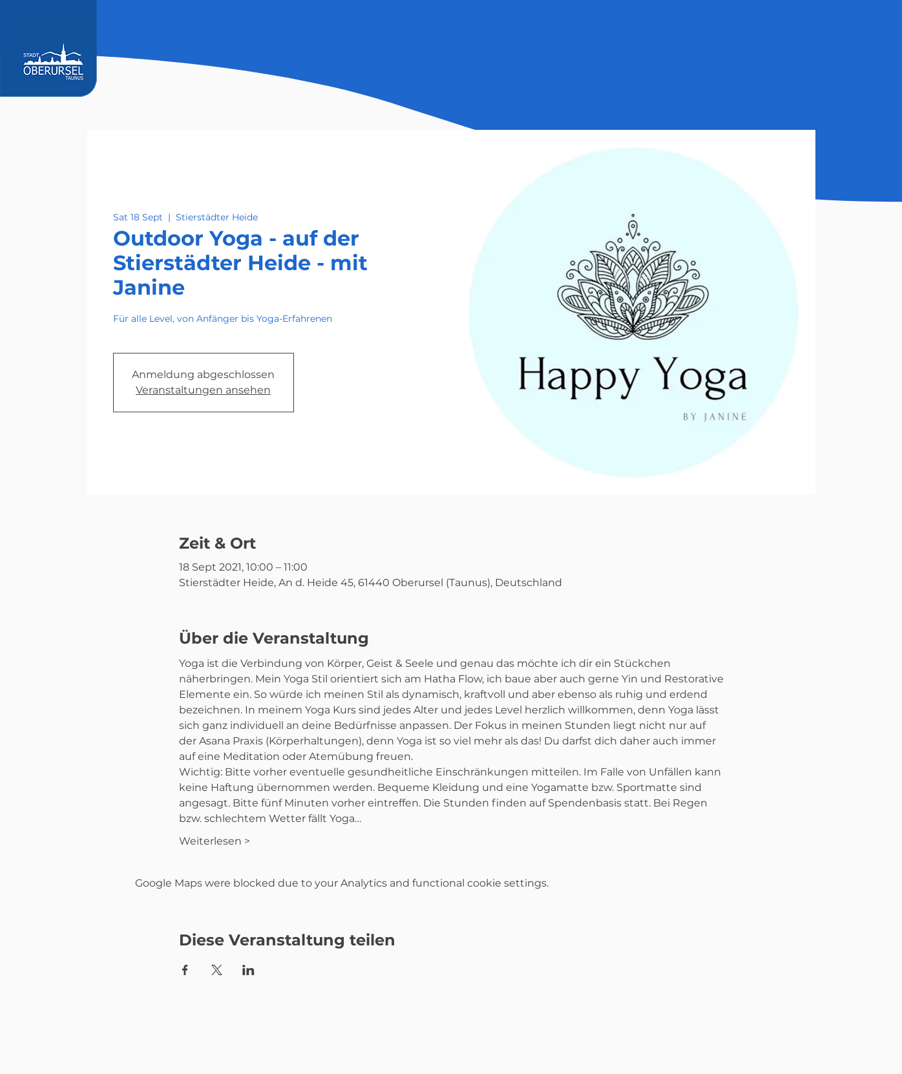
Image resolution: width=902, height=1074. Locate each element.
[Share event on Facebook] (185, 970)
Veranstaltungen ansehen (203, 390)
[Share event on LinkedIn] (248, 970)
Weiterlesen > (214, 841)
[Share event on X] (217, 970)
